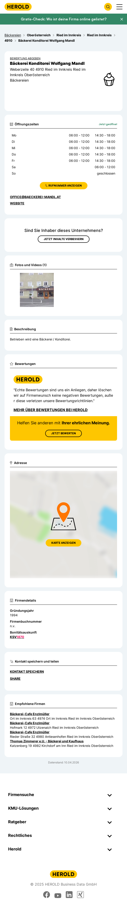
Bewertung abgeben (25, 58)
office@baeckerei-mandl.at (35, 197)
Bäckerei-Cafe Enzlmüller (29, 714)
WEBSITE (17, 203)
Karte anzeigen (63, 542)
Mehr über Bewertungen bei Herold (51, 410)
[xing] (80, 895)
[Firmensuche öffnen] (108, 7)
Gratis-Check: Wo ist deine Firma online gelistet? (63, 19)
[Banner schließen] (121, 19)
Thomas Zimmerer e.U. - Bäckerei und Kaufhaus (47, 741)
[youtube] (57, 895)
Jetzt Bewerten (63, 433)
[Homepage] (18, 6)
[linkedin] (69, 895)
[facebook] (46, 895)
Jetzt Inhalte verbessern (64, 239)
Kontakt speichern (27, 671)
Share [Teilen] (15, 678)
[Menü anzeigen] (119, 6)
